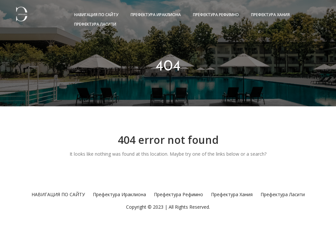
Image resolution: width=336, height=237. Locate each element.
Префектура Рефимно (216, 14)
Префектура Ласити (95, 24)
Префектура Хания (270, 14)
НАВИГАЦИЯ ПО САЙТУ (96, 14)
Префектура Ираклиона (156, 14)
